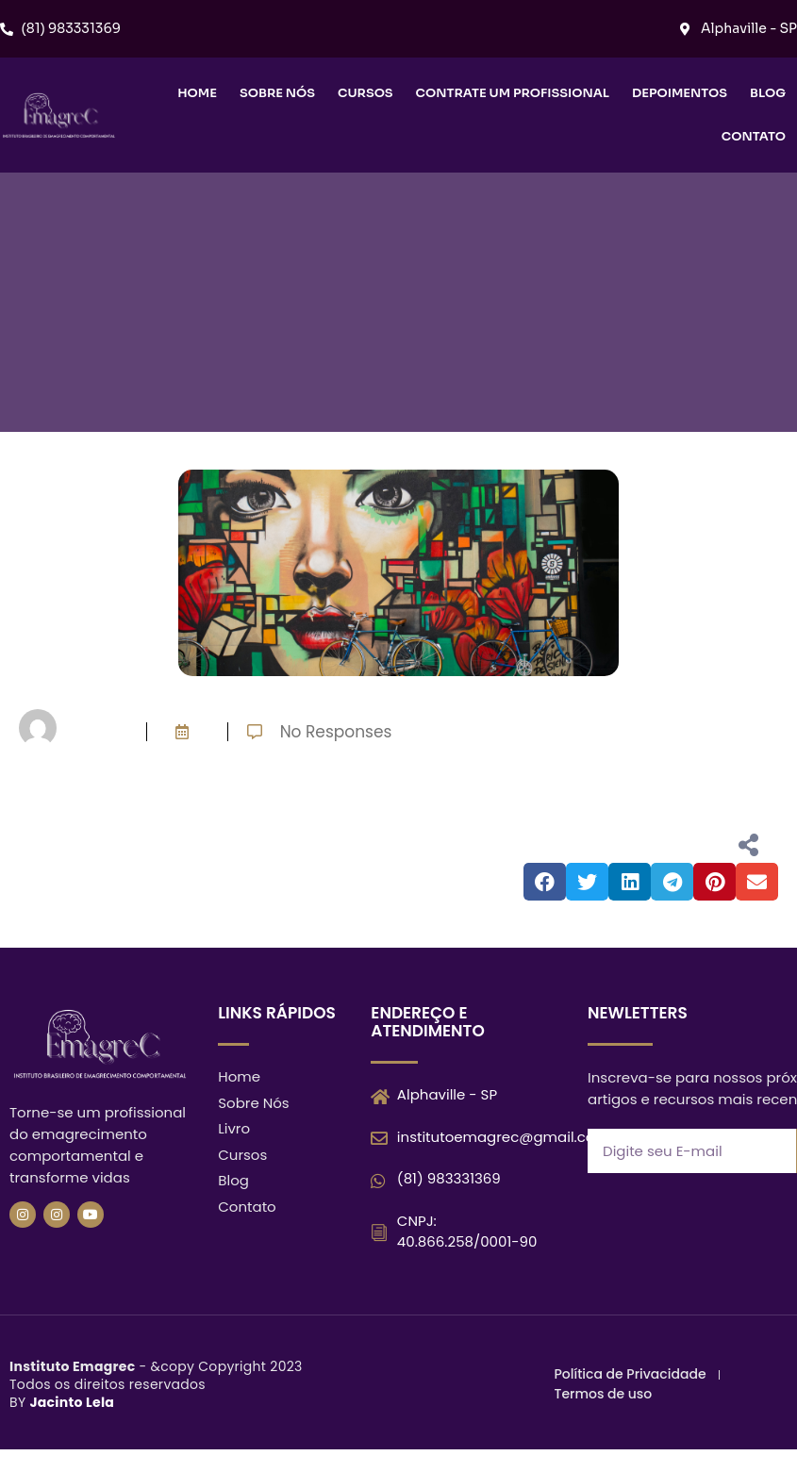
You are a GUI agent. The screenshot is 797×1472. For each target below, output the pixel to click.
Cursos (365, 93)
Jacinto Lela (71, 1402)
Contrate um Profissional (512, 93)
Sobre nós (277, 93)
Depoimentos (679, 93)
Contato (754, 136)
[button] (544, 882)
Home (197, 93)
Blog (768, 93)
